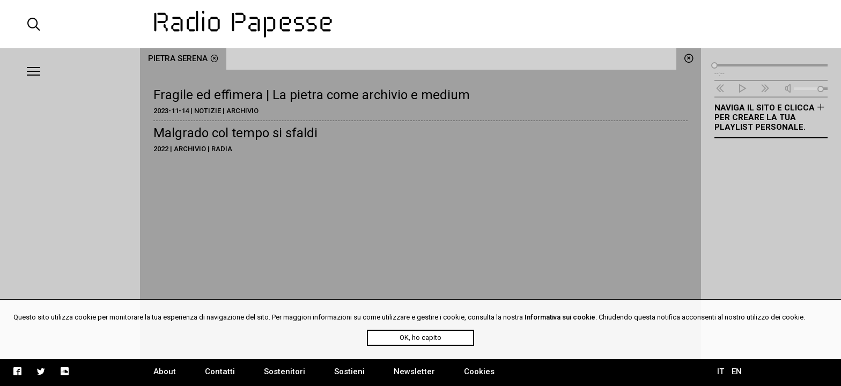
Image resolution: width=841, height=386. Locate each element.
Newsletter (414, 371)
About (164, 371)
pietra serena (183, 58)
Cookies (479, 371)
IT (720, 371)
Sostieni (349, 371)
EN (737, 371)
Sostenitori (284, 371)
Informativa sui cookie (560, 317)
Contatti (220, 371)
